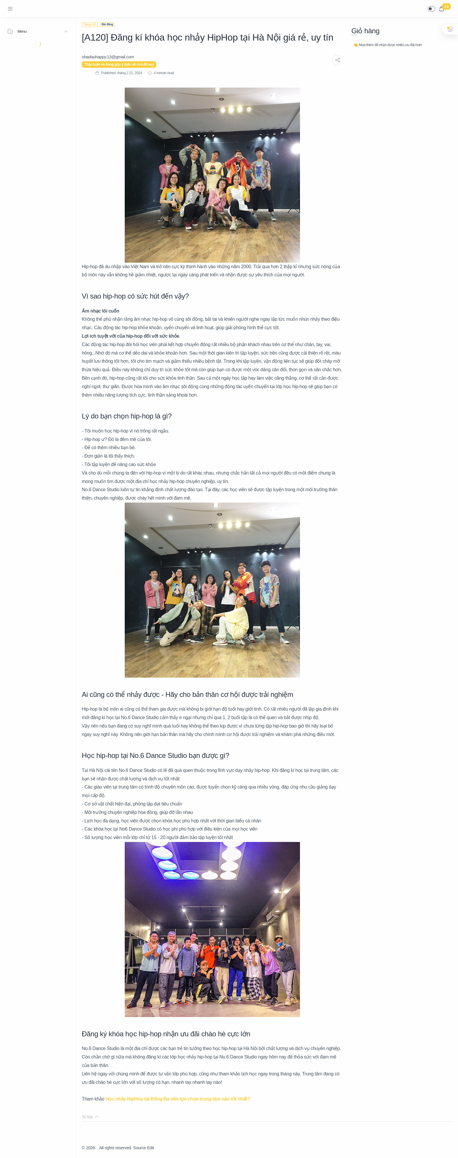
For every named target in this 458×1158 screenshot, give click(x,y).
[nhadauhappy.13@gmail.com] (108, 57)
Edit (150, 1147)
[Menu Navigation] (10, 9)
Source (139, 1147)
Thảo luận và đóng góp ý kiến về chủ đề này (119, 64)
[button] (431, 8)
